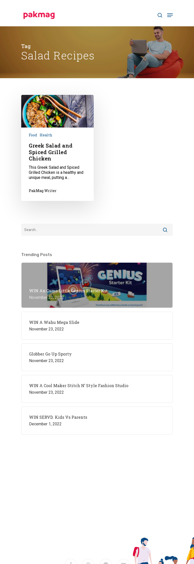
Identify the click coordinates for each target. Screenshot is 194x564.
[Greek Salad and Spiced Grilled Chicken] (57, 148)
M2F (108, 529)
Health (46, 135)
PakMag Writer (43, 190)
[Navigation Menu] (170, 15)
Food (33, 135)
